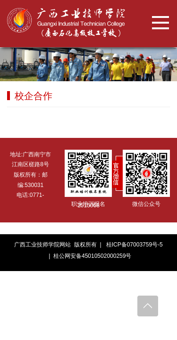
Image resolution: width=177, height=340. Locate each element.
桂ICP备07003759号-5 (134, 244)
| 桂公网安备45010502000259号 (89, 256)
